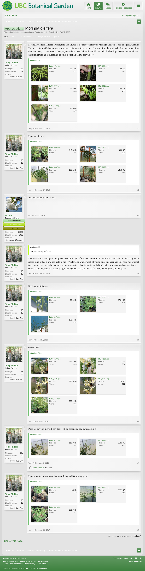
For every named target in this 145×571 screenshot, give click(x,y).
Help (126, 559)
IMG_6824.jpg (54, 488)
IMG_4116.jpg (103, 359)
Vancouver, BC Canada (14, 240)
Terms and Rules (135, 562)
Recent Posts (11, 15)
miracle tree (26, 36)
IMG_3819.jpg (54, 298)
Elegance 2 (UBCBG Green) (14, 559)
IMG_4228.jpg (103, 441)
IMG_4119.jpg (54, 399)
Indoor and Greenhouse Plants (27, 32)
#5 (138, 340)
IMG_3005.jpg (54, 86)
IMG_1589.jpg (54, 106)
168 (21, 69)
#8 (138, 531)
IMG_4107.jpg (103, 379)
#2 (138, 190)
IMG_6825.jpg (103, 488)
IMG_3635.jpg (103, 147)
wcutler (9, 215)
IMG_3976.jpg (54, 318)
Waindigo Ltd (41, 569)
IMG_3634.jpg (54, 147)
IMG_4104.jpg (54, 379)
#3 (138, 240)
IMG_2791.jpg (54, 66)
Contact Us (117, 559)
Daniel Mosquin (38, 468)
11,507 (20, 232)
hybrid (14, 36)
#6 (138, 422)
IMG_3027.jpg (103, 86)
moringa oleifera (42, 36)
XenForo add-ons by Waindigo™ (17, 569)
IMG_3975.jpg (103, 298)
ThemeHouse (40, 564)
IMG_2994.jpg (103, 66)
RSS (140, 559)
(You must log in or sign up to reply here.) (124, 537)
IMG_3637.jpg (54, 167)
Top (136, 559)
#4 (138, 279)
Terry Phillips (54, 32)
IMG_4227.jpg (54, 441)
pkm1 (56, 36)
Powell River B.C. (16, 77)
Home (131, 559)
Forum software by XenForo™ (25, 562)
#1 (138, 128)
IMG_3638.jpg (103, 167)
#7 (138, 463)
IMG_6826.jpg (54, 508)
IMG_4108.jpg (54, 359)
